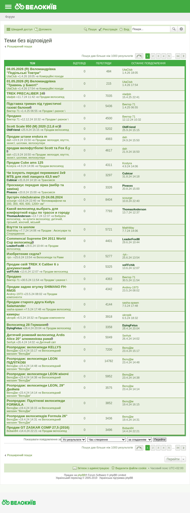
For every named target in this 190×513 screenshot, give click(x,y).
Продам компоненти (51, 317)
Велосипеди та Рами (50, 257)
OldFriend (13, 129)
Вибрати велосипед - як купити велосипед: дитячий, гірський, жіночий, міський (36, 219)
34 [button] (177, 56)
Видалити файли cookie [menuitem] (131, 468)
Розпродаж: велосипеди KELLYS (34, 347)
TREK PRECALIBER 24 (25, 93)
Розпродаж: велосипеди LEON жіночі (37, 374)
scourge (12, 200)
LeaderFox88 (15, 245)
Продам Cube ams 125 (25, 162)
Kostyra (11, 166)
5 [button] (169, 56)
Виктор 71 (13, 110)
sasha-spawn (15, 309)
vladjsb (11, 96)
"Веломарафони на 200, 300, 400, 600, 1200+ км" (36, 202)
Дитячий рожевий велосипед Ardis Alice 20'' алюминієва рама (36, 337)
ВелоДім (12, 350)
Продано (14, 116)
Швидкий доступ (21, 29)
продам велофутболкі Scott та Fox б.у (38, 148)
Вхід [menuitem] (126, 29)
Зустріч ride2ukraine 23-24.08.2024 (35, 197)
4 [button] (163, 56)
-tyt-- (10, 257)
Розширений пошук (181, 29)
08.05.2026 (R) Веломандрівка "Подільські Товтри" (31, 71)
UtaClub (12, 76)
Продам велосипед (52, 96)
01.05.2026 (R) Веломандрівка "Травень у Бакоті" (31, 83)
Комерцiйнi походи (51, 76)
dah (9, 140)
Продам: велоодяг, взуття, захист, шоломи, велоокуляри (38, 141)
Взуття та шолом (21, 227)
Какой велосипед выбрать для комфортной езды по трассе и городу (38, 210)
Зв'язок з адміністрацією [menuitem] (93, 468)
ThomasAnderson (19, 215)
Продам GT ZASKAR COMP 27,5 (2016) (38, 427)
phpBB (81, 475)
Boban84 (12, 430)
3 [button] (158, 56)
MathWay (12, 230)
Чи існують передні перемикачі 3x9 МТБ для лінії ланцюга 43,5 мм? (36, 174)
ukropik (11, 317)
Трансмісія (48, 180)
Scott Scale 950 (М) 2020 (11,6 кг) (33, 126)
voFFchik (13, 271)
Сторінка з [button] (139, 56)
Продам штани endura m (27, 136)
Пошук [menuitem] (92, 29)
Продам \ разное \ (53, 110)
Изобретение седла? (24, 254)
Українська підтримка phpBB (116, 478)
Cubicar (12, 180)
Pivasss (12, 192)
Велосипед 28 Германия (27, 325)
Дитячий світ (48, 342)
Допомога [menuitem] (45, 29)
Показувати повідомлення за (55, 439)
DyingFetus (14, 328)
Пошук (174, 29)
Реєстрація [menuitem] (110, 29)
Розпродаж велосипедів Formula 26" (37, 416)
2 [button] (153, 56)
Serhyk (11, 342)
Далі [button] (183, 56)
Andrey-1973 (15, 294)
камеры (13, 314)
